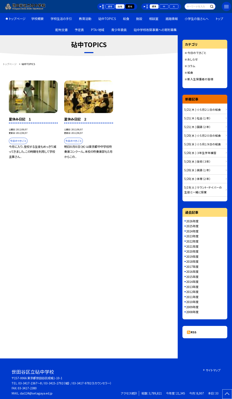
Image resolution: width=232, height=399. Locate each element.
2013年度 (192, 287)
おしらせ (192, 59)
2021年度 (192, 246)
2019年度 (192, 256)
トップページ (17, 18)
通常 (110, 6)
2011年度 (192, 297)
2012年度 (192, 291)
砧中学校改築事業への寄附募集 (155, 29)
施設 (139, 18)
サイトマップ (213, 370)
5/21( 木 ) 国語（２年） (197, 127)
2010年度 (192, 302)
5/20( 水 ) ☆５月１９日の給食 (202, 144)
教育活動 (85, 18)
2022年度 (192, 241)
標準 (154, 6)
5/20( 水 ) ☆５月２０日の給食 (202, 135)
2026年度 (192, 221)
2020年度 (192, 251)
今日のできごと (196, 53)
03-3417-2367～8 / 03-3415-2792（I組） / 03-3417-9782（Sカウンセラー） (65, 383)
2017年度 (192, 266)
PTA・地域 (97, 29)
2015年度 (192, 276)
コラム (191, 66)
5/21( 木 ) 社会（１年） (197, 118)
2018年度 (192, 261)
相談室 (153, 18)
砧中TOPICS (107, 18)
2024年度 (192, 231)
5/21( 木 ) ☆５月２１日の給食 (202, 109)
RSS (193, 332)
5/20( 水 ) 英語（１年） (197, 170)
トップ (219, 18)
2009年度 (192, 307)
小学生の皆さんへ (197, 18)
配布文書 (61, 29)
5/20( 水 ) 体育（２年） (197, 179)
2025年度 (192, 226)
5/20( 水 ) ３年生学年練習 (200, 153)
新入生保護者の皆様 (200, 79)
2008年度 (192, 312)
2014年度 (192, 281)
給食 (126, 18)
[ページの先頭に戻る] (227, 394)
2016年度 (192, 271)
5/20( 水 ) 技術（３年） (197, 161)
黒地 (130, 6)
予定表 (79, 29)
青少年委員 (119, 29)
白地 (120, 6)
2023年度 (192, 236)
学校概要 (37, 18)
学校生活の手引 (61, 18)
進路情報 (171, 18)
